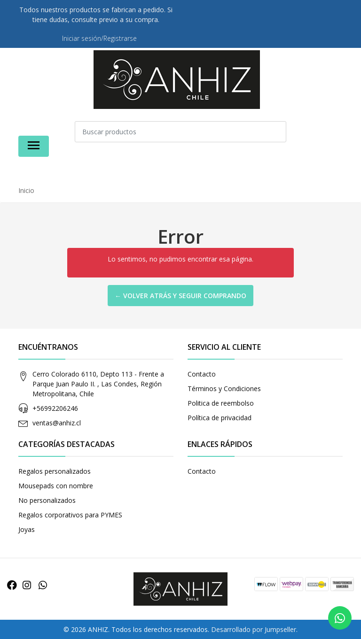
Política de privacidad (219, 417)
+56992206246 (55, 408)
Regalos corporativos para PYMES (70, 514)
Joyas (26, 529)
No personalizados (47, 500)
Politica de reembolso (221, 403)
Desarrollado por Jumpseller (253, 629)
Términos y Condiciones (224, 388)
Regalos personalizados (54, 471)
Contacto (202, 374)
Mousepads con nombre (55, 485)
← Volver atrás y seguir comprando (180, 295)
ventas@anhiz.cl (56, 422)
